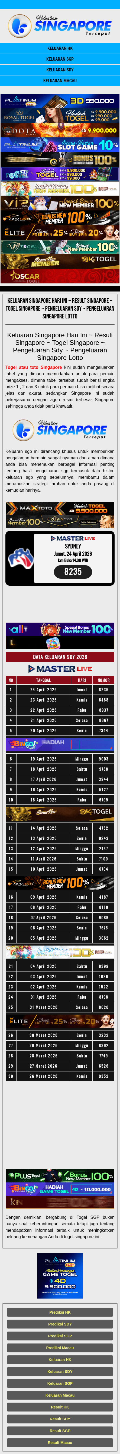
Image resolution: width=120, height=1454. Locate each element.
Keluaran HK (60, 48)
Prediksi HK (60, 1312)
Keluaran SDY (59, 69)
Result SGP (60, 1431)
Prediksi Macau (60, 1348)
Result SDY (60, 1419)
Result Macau (60, 1443)
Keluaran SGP (60, 59)
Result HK (60, 1407)
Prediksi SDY (60, 1324)
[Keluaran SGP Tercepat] (60, 101)
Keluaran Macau (60, 80)
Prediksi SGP (60, 1336)
